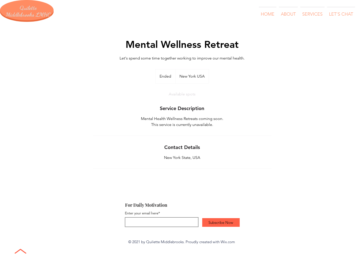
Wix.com (228, 241)
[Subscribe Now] (221, 222)
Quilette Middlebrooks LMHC (28, 11)
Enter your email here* (142, 213)
